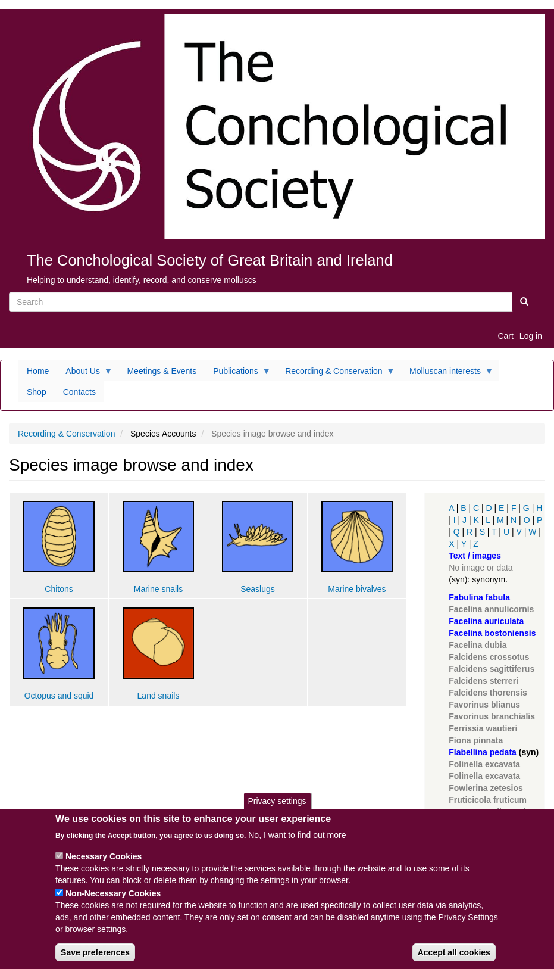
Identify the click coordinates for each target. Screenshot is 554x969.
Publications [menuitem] (238, 374)
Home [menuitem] (38, 371)
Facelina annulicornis (491, 609)
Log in (530, 336)
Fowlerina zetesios (485, 788)
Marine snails (158, 589)
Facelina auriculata (486, 621)
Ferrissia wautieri (483, 728)
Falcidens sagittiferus (491, 669)
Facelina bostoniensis (492, 633)
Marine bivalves (357, 589)
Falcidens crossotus (489, 657)
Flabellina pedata (483, 752)
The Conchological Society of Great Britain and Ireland (210, 260)
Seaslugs (257, 589)
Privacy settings (277, 811)
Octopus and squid (59, 695)
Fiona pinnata (476, 740)
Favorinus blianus (484, 704)
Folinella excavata (484, 764)
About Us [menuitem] (84, 374)
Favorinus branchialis (492, 716)
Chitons (59, 589)
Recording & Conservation (66, 433)
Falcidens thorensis (488, 692)
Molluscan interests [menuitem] (447, 374)
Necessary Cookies (103, 866)
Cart (505, 336)
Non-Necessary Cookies (113, 903)
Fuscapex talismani (487, 812)
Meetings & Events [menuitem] (161, 371)
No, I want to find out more (297, 844)
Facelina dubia (477, 645)
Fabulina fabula (479, 597)
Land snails (158, 695)
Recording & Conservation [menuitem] (336, 374)
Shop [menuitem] (36, 392)
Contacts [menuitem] (79, 392)
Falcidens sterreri (483, 681)
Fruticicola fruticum (488, 800)
